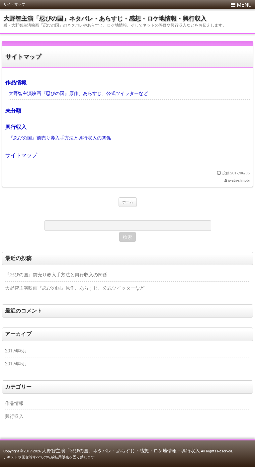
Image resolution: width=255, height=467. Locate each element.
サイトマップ (23, 56)
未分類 (13, 111)
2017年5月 (16, 363)
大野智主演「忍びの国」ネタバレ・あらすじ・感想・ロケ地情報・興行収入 (105, 18)
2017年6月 (16, 350)
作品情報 (16, 82)
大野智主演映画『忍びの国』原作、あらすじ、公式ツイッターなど (78, 93)
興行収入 (16, 127)
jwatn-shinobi (239, 180)
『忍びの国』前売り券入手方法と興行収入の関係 (60, 137)
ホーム (127, 202)
